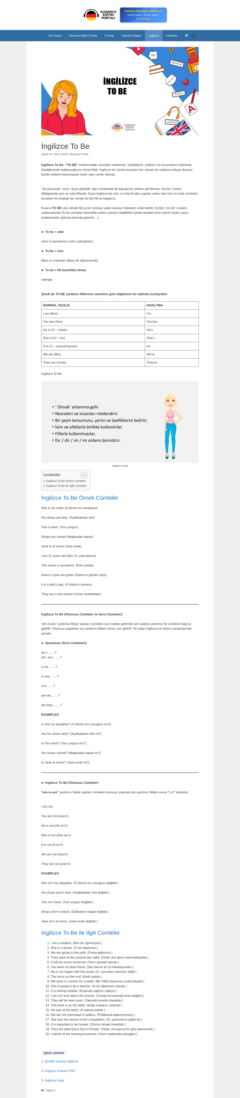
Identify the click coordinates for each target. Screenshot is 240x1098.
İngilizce (154, 35)
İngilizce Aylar (54, 1080)
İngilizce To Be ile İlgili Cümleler (66, 485)
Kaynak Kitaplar (131, 35)
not (171, 792)
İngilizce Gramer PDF (60, 1071)
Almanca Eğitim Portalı (83, 35)
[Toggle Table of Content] (82, 475)
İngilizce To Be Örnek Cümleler (66, 480)
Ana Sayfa (54, 35)
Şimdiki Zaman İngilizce (61, 1061)
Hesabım (172, 35)
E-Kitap (109, 35)
